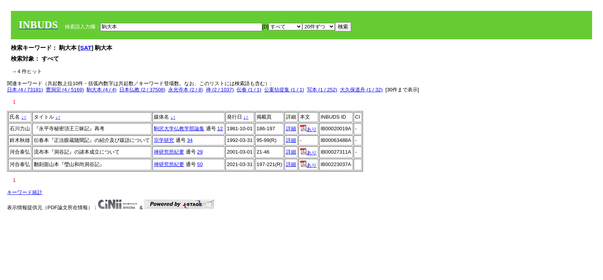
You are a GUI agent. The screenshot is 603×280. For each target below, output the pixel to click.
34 (189, 140)
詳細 (291, 128)
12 (220, 128)
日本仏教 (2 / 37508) (142, 90)
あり (308, 129)
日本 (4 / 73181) (25, 90)
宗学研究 (164, 140)
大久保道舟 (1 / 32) (361, 90)
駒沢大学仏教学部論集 (179, 128)
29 (199, 152)
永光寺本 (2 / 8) (185, 90)
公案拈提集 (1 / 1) (284, 90)
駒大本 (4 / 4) (102, 90)
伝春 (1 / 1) (249, 90)
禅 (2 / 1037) (220, 90)
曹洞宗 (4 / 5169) (65, 90)
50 (199, 164)
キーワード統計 (24, 192)
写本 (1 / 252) (322, 90)
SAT (85, 47)
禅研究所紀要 (169, 152)
